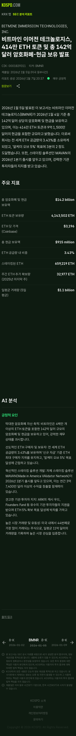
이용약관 (38, 707)
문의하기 (38, 719)
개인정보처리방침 (38, 713)
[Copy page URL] (18, 86)
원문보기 (6, 86)
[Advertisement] (38, 348)
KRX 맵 (6, 14)
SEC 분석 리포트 (22, 14)
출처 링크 (7, 617)
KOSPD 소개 (38, 700)
